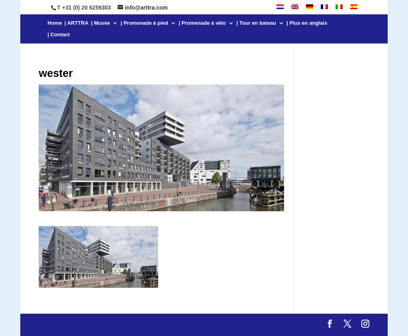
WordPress (178, 324)
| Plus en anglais (306, 23)
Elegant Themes (93, 324)
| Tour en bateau (256, 23)
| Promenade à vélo (202, 23)
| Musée (100, 23)
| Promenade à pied (144, 23)
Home (54, 23)
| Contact (58, 34)
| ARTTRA (76, 23)
